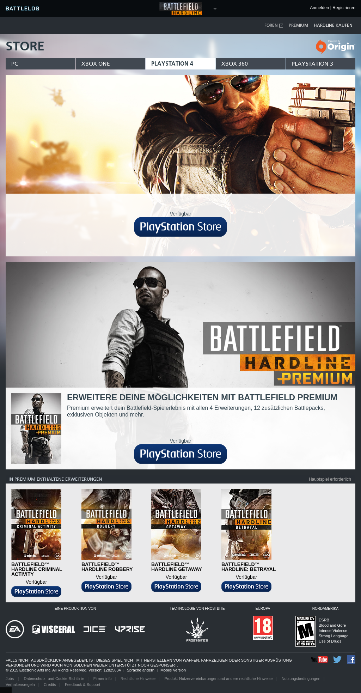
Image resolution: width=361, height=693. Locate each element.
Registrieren (343, 8)
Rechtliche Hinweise (138, 678)
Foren (274, 25)
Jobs (10, 678)
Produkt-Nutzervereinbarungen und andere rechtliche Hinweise (218, 678)
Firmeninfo (102, 678)
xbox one (95, 63)
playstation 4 (172, 63)
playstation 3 (312, 63)
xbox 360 (234, 63)
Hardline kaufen (333, 25)
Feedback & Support (82, 684)
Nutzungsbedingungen (301, 678)
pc (14, 63)
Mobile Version (173, 670)
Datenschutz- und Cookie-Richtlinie (54, 678)
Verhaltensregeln (20, 684)
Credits (50, 684)
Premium (298, 25)
